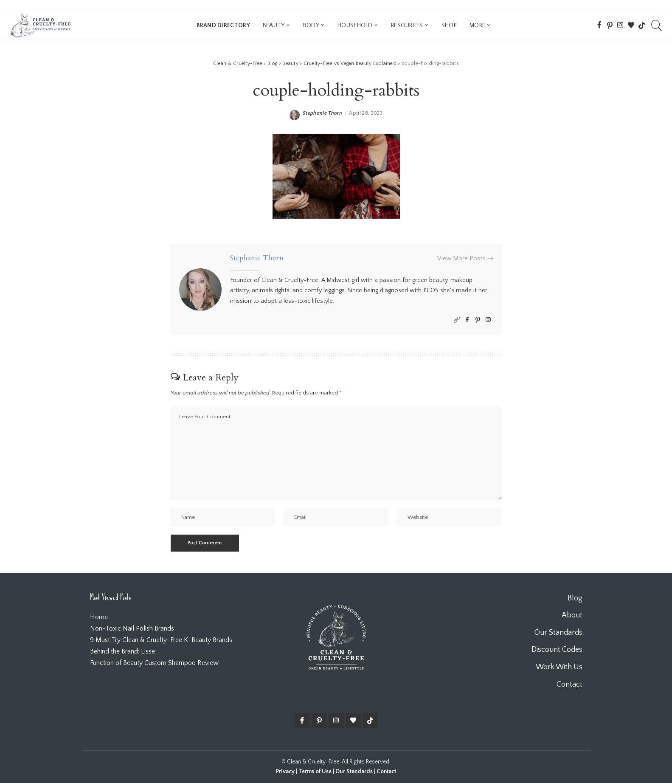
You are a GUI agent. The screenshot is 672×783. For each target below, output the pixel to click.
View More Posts (465, 258)
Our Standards (354, 771)
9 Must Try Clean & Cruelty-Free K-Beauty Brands (161, 640)
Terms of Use (315, 771)
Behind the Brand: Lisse (122, 651)
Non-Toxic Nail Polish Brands (132, 628)
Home (99, 617)
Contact (386, 771)
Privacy (285, 771)
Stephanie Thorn (322, 113)
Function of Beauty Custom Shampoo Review (154, 663)
